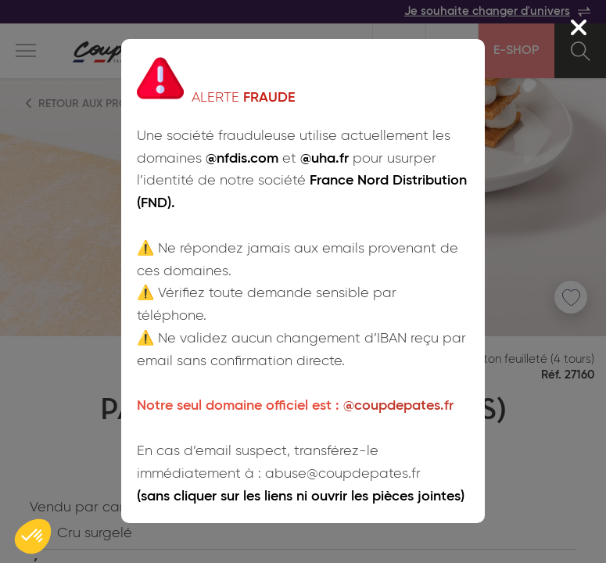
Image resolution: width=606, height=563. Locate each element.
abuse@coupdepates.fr (343, 474)
